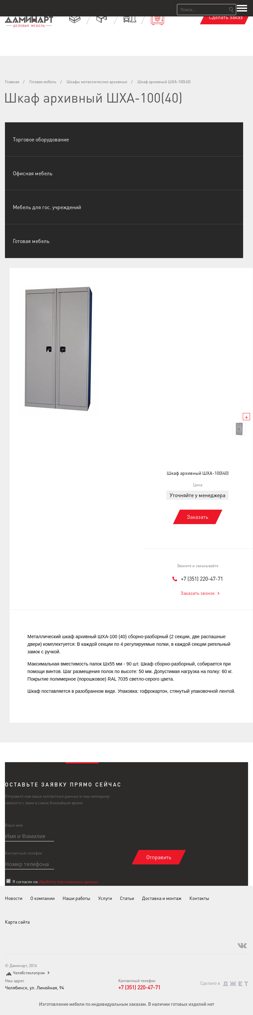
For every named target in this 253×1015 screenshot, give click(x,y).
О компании (42, 898)
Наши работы (76, 898)
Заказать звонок (198, 593)
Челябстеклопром (29, 972)
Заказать (197, 516)
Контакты (199, 898)
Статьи (127, 898)
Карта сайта (17, 922)
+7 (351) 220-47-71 (202, 578)
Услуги (105, 898)
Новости (13, 898)
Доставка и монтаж (162, 898)
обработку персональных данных (68, 881)
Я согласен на (55, 881)
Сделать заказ (226, 16)
